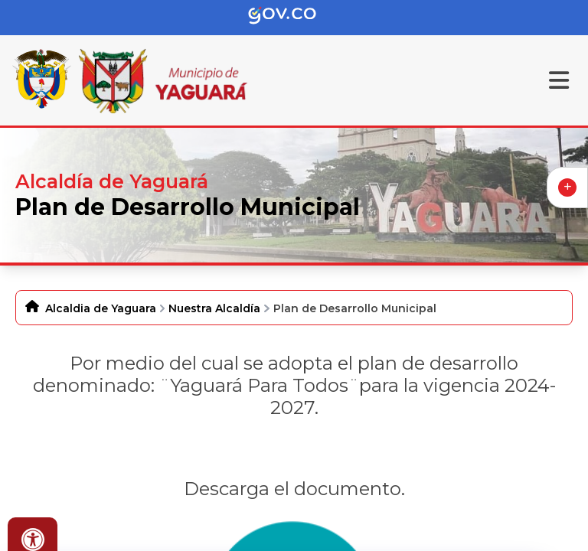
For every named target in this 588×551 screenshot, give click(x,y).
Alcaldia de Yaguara (100, 308)
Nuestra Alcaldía (214, 308)
